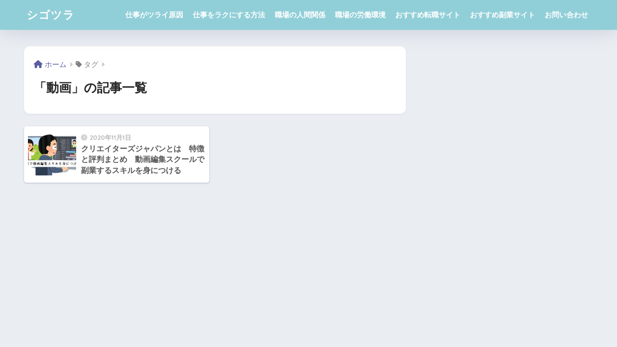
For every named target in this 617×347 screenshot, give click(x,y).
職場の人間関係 (300, 15)
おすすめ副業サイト (502, 15)
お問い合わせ (566, 15)
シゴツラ (51, 15)
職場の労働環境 (360, 15)
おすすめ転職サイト (427, 15)
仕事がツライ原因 (154, 15)
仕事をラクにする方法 (229, 15)
